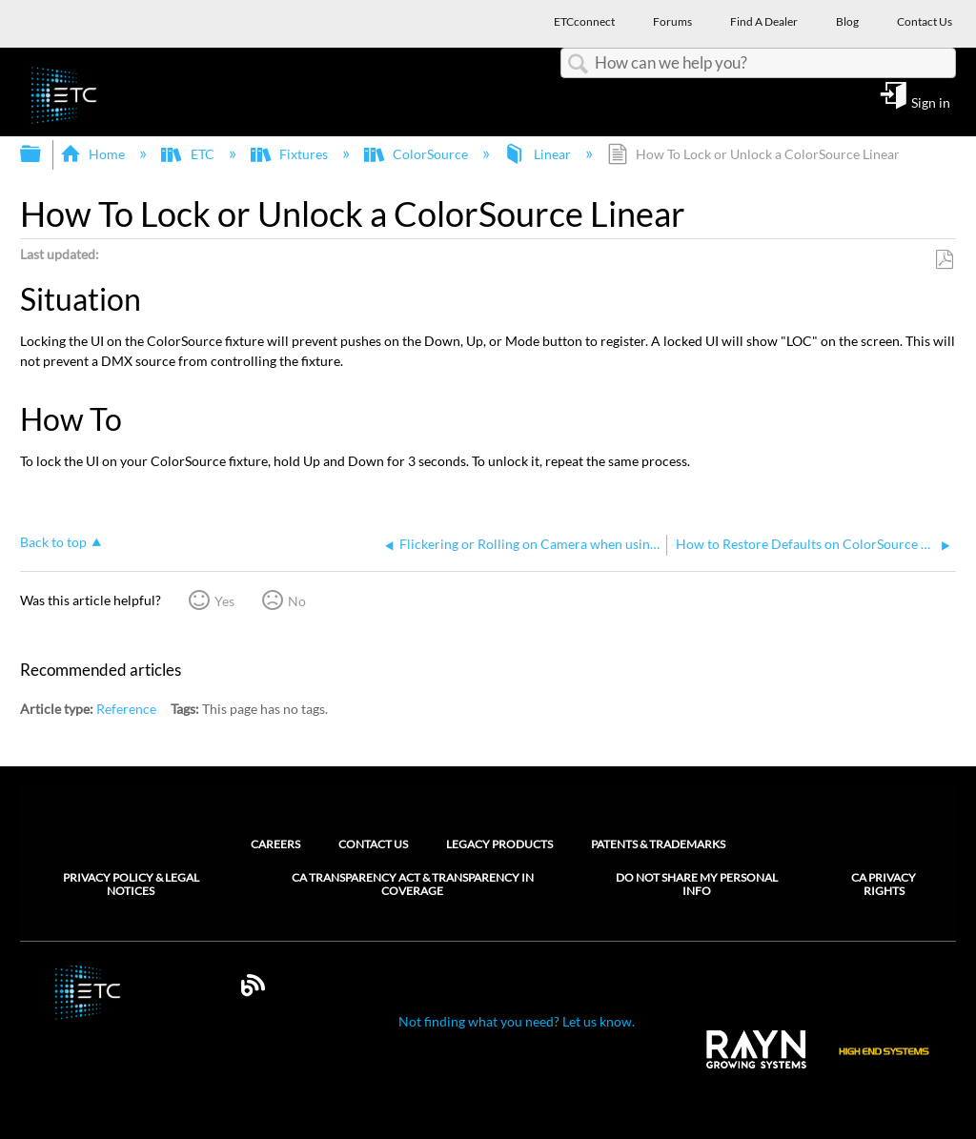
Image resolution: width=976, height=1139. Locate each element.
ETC (188, 154)
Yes (224, 601)
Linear (538, 154)
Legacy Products (499, 844)
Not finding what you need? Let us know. (516, 1021)
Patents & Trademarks (658, 844)
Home (94, 154)
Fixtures (291, 154)
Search (577, 64)
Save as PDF (944, 260)
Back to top (53, 542)
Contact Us (373, 844)
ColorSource (417, 154)
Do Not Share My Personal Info (697, 884)
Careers (275, 844)
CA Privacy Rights (883, 884)
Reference (126, 709)
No (297, 601)
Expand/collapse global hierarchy (43, 154)
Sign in (930, 102)
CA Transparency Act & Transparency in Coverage (413, 884)
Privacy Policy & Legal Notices (131, 884)
